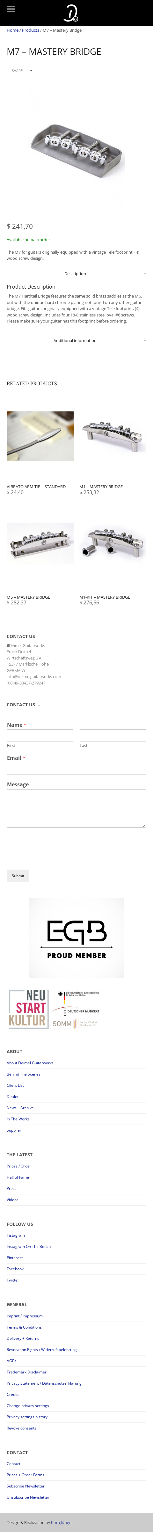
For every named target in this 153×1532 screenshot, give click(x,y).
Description (75, 273)
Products (30, 30)
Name (16, 725)
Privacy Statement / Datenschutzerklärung (44, 1383)
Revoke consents (21, 1428)
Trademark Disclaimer (27, 1372)
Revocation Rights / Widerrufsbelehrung (42, 1349)
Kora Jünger (62, 1522)
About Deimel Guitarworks (30, 1063)
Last (84, 745)
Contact (13, 1463)
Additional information (75, 340)
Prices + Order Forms (25, 1475)
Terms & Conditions (24, 1327)
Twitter (13, 1280)
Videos (12, 1199)
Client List (15, 1085)
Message (18, 784)
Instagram (16, 1235)
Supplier (14, 1130)
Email (16, 758)
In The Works (18, 1119)
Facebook (15, 1269)
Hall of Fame (18, 1177)
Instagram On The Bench (29, 1246)
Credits (13, 1394)
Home (12, 30)
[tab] (76, 274)
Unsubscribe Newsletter (28, 1497)
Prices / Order (19, 1166)
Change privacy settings (28, 1405)
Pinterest (15, 1257)
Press (12, 1188)
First (11, 745)
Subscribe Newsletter (26, 1486)
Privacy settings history (27, 1417)
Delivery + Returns (23, 1338)
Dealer (13, 1096)
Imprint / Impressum (25, 1316)
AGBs (12, 1361)
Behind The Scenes (23, 1074)
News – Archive (20, 1107)
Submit (18, 876)
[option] (77, 154)
